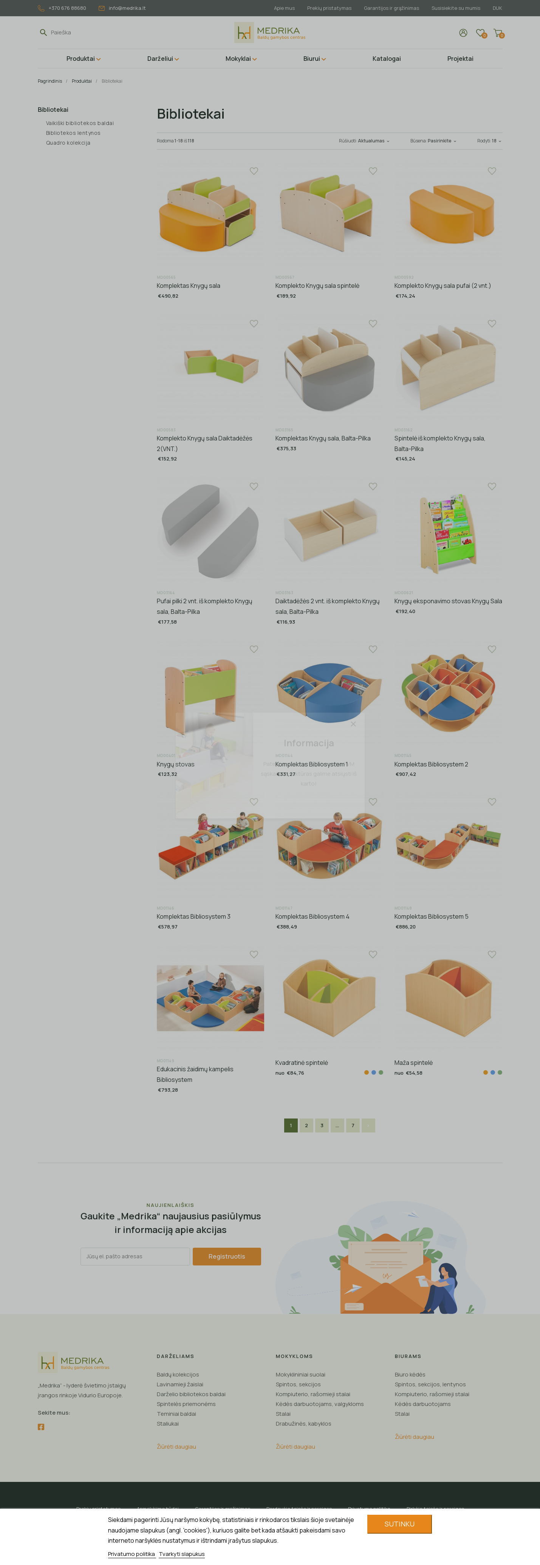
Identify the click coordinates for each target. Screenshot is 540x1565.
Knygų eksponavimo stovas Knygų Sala (448, 601)
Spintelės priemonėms (186, 1404)
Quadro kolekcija (68, 142)
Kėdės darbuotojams (423, 1404)
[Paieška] (85, 32)
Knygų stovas (176, 764)
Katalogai (387, 58)
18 (497, 140)
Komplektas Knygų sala (188, 285)
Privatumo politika (132, 1554)
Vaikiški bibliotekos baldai (80, 123)
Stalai (283, 1414)
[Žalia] (381, 1072)
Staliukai (168, 1424)
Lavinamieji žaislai (180, 1384)
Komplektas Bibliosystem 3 (194, 916)
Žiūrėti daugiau (176, 1447)
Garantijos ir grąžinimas (391, 8)
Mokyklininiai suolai (300, 1374)
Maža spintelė (414, 1062)
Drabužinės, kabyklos (303, 1424)
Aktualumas (374, 140)
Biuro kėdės (410, 1374)
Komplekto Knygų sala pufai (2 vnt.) (443, 285)
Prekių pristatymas (329, 8)
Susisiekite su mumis (456, 8)
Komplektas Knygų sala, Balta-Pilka (323, 438)
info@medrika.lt (122, 8)
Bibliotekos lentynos (73, 132)
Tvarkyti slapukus (182, 1554)
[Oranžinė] (366, 1072)
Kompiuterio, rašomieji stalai (313, 1394)
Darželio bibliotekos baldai (191, 1394)
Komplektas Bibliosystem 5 (432, 916)
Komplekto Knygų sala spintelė (317, 285)
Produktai (81, 58)
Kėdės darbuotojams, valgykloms (320, 1404)
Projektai (460, 58)
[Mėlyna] (373, 1072)
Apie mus (284, 8)
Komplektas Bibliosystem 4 (312, 916)
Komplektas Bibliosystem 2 (431, 764)
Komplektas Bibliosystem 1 (311, 764)
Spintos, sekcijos (298, 1384)
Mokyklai (238, 58)
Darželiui (160, 58)
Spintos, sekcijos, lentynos (430, 1384)
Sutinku (400, 1523)
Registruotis (227, 1256)
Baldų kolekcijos (178, 1374)
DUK (497, 8)
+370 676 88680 (62, 8)
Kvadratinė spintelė (301, 1062)
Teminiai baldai (176, 1414)
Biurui (311, 58)
